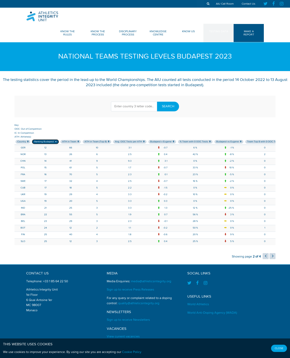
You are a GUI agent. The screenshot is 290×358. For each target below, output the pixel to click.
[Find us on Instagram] (281, 3)
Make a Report (248, 33)
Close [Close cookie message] (279, 348)
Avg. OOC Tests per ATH (130, 141)
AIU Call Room (225, 3)
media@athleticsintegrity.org (151, 281)
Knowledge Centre (158, 33)
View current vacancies (123, 336)
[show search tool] (208, 4)
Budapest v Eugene (162, 141)
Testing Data (218, 31)
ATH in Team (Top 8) (97, 141)
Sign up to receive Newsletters (128, 320)
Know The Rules (67, 33)
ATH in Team (70, 141)
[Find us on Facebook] (273, 3)
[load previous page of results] (266, 256)
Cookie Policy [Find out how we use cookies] (131, 352)
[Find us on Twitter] (266, 3)
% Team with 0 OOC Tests (195, 141)
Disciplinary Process (128, 33)
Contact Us (248, 3)
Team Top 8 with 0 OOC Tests (264, 141)
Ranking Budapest (45, 141)
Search (168, 106)
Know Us (188, 31)
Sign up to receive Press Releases (130, 289)
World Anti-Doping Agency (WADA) (212, 313)
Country (23, 141)
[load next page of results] (272, 256)
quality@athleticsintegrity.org (138, 303)
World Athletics (198, 304)
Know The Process (98, 33)
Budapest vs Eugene (228, 141)
